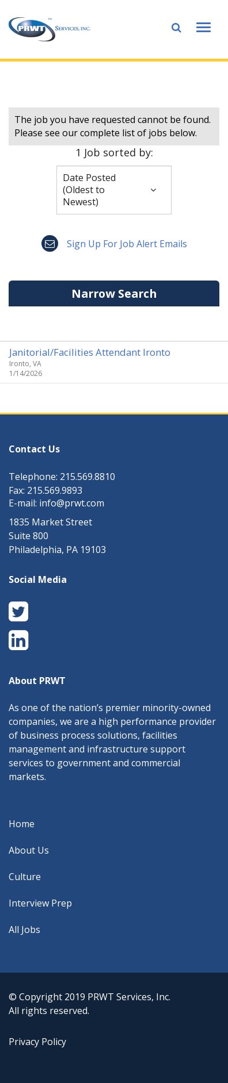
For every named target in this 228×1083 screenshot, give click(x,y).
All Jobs (24, 929)
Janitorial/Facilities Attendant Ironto (89, 352)
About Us (29, 850)
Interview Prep (40, 903)
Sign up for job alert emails (114, 243)
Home (22, 823)
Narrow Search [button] (114, 293)
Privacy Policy (37, 1041)
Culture (25, 876)
